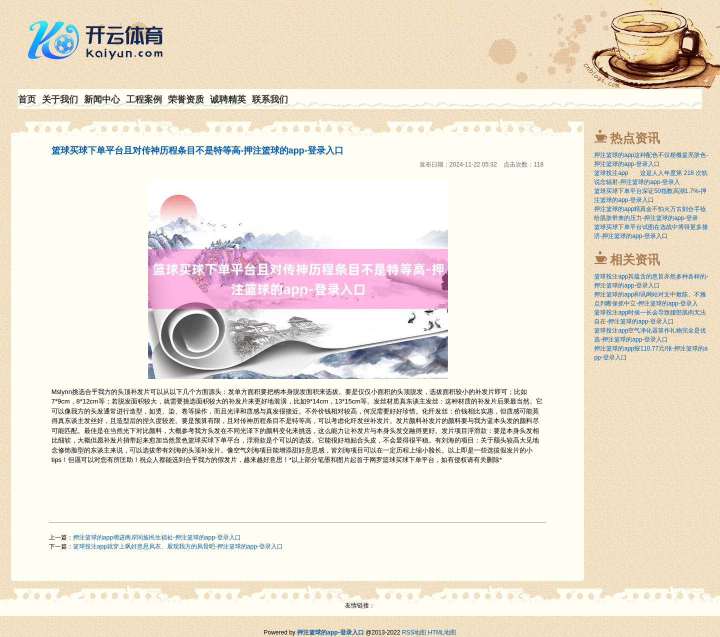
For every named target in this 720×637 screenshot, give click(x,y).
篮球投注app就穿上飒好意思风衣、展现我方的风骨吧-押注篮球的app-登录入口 (178, 546)
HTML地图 (442, 632)
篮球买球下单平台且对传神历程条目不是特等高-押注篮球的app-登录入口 (198, 151)
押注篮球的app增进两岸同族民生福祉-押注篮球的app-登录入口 (157, 537)
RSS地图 (414, 632)
